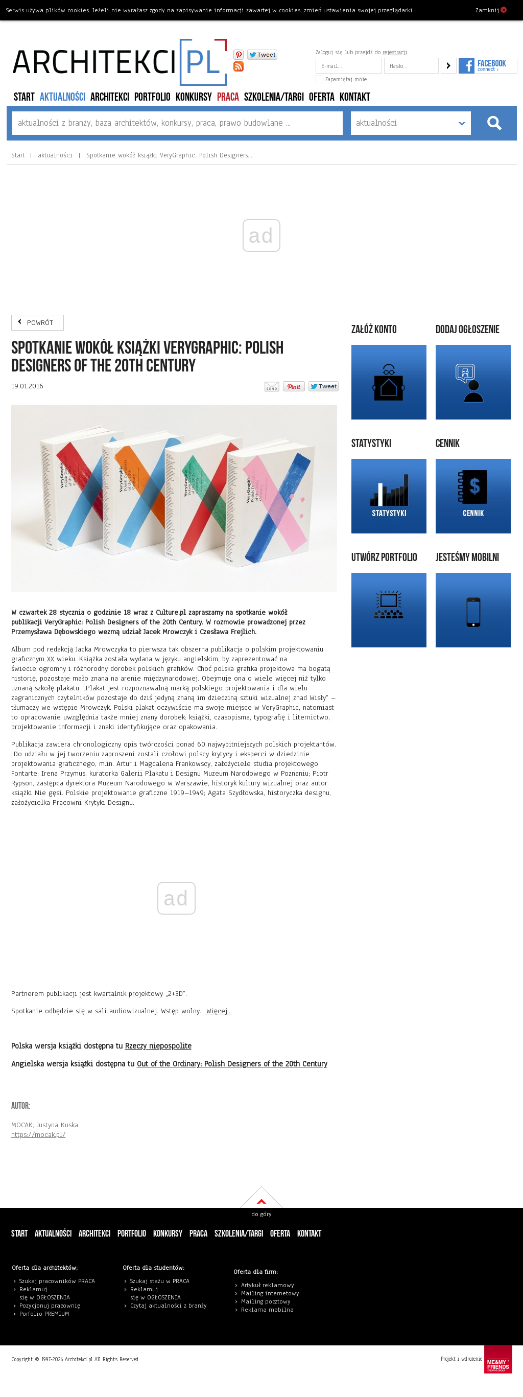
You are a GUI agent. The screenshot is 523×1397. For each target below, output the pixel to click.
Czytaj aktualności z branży (168, 1305)
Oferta (322, 97)
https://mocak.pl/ (38, 1134)
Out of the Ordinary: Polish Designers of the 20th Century (232, 1064)
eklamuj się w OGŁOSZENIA (44, 1293)
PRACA (228, 97)
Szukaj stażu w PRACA (159, 1281)
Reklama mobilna (267, 1310)
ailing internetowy (272, 1293)
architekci (109, 97)
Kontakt (355, 97)
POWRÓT (40, 323)
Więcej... (219, 1011)
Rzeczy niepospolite (158, 1046)
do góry (261, 1214)
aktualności (62, 97)
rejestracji (395, 52)
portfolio (152, 97)
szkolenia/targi (274, 97)
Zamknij (491, 10)
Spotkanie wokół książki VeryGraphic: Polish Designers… (168, 155)
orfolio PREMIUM (47, 1314)
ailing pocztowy (268, 1301)
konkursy (194, 97)
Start (24, 97)
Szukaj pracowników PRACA (57, 1281)
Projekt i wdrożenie (476, 1359)
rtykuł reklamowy (269, 1285)
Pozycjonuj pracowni (48, 1305)
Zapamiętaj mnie (341, 79)
